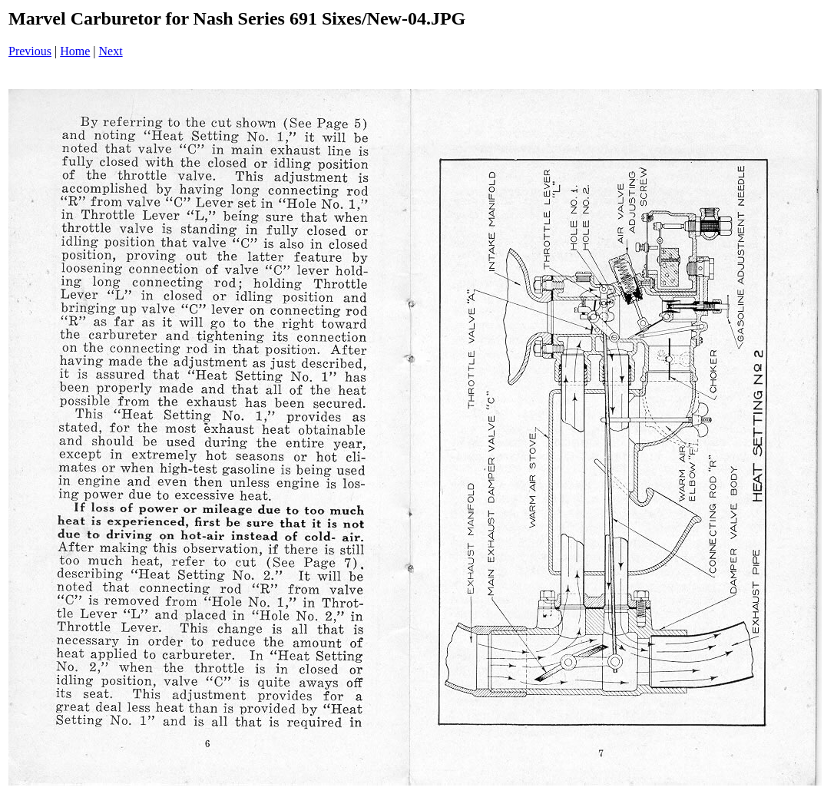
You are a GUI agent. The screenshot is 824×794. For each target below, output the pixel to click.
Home (75, 51)
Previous (29, 51)
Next (111, 51)
